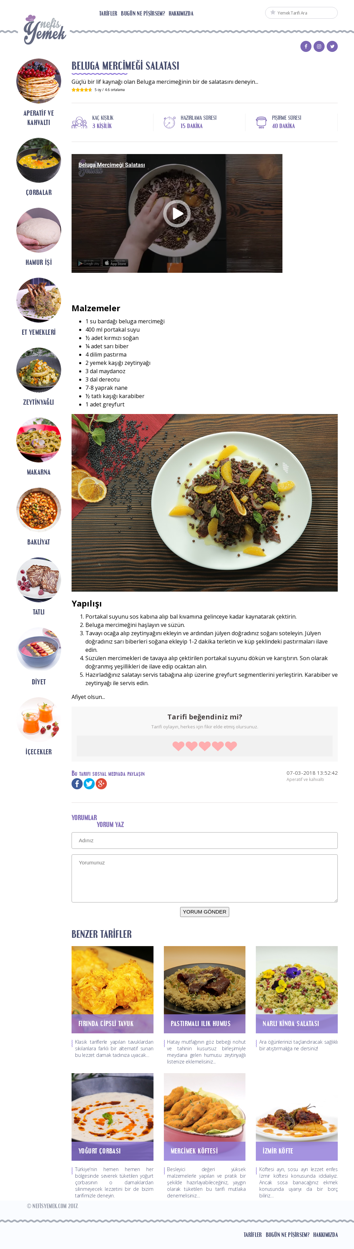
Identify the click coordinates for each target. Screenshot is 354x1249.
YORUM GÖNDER (204, 912)
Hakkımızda (181, 13)
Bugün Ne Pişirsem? (143, 13)
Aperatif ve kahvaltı (305, 779)
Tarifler (108, 13)
